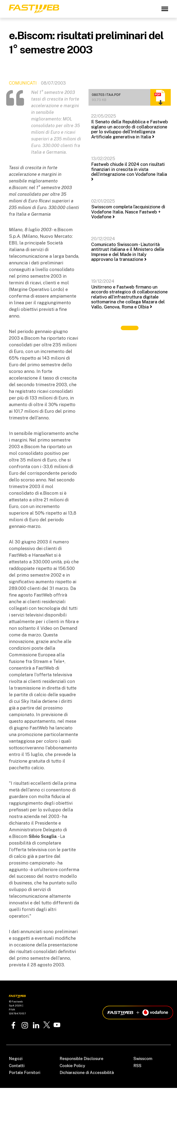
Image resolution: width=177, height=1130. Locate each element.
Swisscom (142, 1058)
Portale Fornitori (24, 1072)
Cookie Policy (72, 1065)
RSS (137, 1065)
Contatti (16, 1065)
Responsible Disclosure (81, 1058)
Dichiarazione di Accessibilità (87, 1072)
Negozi (15, 1058)
